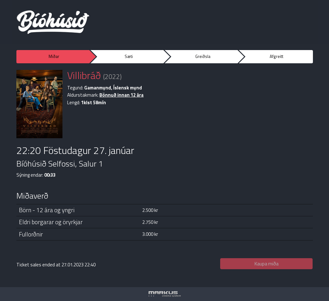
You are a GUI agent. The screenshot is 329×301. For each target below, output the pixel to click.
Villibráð (84, 75)
